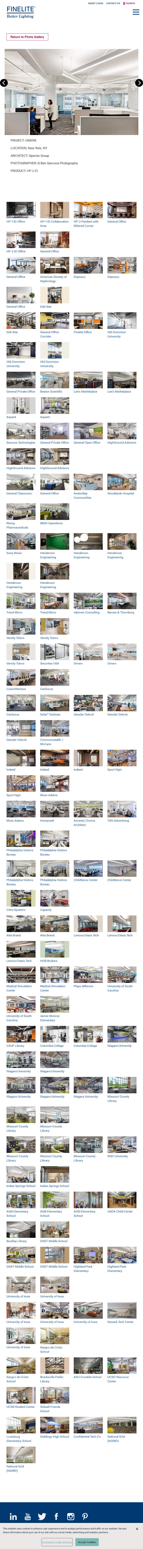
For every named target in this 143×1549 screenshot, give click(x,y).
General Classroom (19, 493)
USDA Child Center (120, 1211)
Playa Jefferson (83, 986)
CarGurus (46, 689)
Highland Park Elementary (83, 1268)
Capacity (46, 909)
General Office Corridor (49, 334)
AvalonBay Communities (82, 495)
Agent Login (95, 3)
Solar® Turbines (50, 714)
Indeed (11, 769)
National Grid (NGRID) (116, 1438)
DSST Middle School (53, 1241)
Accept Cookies (87, 1542)
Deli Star (46, 306)
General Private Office (21, 391)
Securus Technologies (21, 442)
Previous (4, 83)
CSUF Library (15, 1045)
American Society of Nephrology (53, 278)
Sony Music (14, 553)
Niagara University (119, 1045)
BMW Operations (51, 523)
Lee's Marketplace (85, 391)
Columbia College (51, 1045)
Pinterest (85, 1516)
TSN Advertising (118, 820)
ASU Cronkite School (87, 1377)
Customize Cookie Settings (57, 1542)
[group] (71, 110)
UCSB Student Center (21, 1406)
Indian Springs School (21, 1186)
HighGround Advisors (121, 442)
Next (139, 83)
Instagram (70, 1516)
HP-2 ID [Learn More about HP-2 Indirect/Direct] (32, 170)
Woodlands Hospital (120, 493)
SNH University (117, 1156)
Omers (78, 663)
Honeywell (47, 820)
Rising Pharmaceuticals (17, 525)
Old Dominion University (116, 334)
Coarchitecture (16, 689)
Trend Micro (14, 612)
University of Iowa (18, 1296)
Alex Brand (14, 935)
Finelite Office (83, 332)
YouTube (27, 1516)
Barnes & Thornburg (120, 612)
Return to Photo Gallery (27, 36)
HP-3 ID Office (16, 251)
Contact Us (113, 3)
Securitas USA (49, 663)
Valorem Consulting (87, 612)
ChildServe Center (86, 880)
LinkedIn (13, 1516)
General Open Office (87, 442)
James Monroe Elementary (49, 1018)
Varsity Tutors (15, 638)
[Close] (137, 1529)
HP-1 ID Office (16, 221)
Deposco (79, 276)
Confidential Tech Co (87, 1436)
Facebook (56, 1516)
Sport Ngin (114, 769)
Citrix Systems (16, 909)
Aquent (11, 417)
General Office (116, 221)
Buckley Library (17, 1241)
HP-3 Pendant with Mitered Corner (86, 223)
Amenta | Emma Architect (84, 822)
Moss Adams (49, 795)
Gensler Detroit (84, 714)
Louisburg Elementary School (19, 1438)
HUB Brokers (48, 960)
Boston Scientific (51, 391)
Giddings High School (54, 1436)
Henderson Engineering (48, 555)
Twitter (42, 1516)
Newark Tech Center (120, 1322)
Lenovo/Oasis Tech (86, 935)
